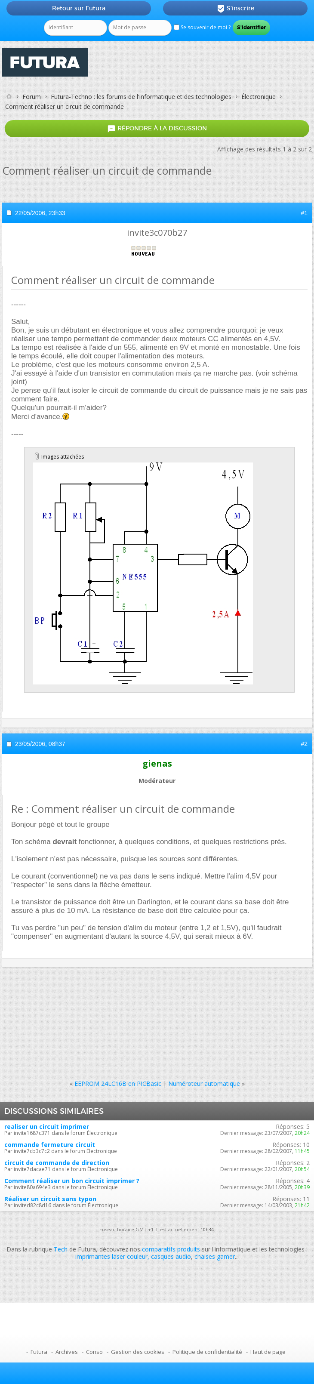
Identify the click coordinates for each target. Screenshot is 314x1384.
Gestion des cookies (137, 1352)
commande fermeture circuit (49, 1144)
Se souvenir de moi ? (202, 27)
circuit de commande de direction (56, 1163)
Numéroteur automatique (204, 1083)
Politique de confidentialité (207, 1352)
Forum (31, 96)
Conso (94, 1352)
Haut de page (268, 1352)
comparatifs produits (171, 1249)
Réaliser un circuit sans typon (50, 1199)
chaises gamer (214, 1256)
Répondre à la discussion (157, 128)
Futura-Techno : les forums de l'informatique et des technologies (141, 96)
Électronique (258, 96)
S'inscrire (235, 8)
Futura (39, 1352)
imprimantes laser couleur (111, 1256)
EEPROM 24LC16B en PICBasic (117, 1083)
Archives (66, 1352)
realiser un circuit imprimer (46, 1126)
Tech (61, 1249)
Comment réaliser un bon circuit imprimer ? (71, 1181)
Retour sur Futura (78, 8)
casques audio (171, 1256)
